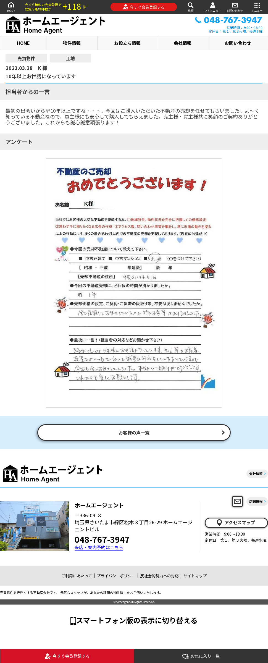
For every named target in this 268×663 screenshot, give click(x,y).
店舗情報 (255, 501)
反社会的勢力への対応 (159, 575)
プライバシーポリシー (116, 575)
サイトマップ (195, 575)
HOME (11, 7)
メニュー (257, 6)
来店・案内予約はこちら (99, 547)
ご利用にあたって (76, 575)
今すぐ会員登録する (144, 7)
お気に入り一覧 (201, 656)
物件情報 (72, 43)
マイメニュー (213, 7)
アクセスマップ (235, 522)
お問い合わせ (235, 6)
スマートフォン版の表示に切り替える (137, 620)
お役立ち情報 (127, 43)
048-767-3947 (102, 539)
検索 (191, 6)
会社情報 (182, 43)
